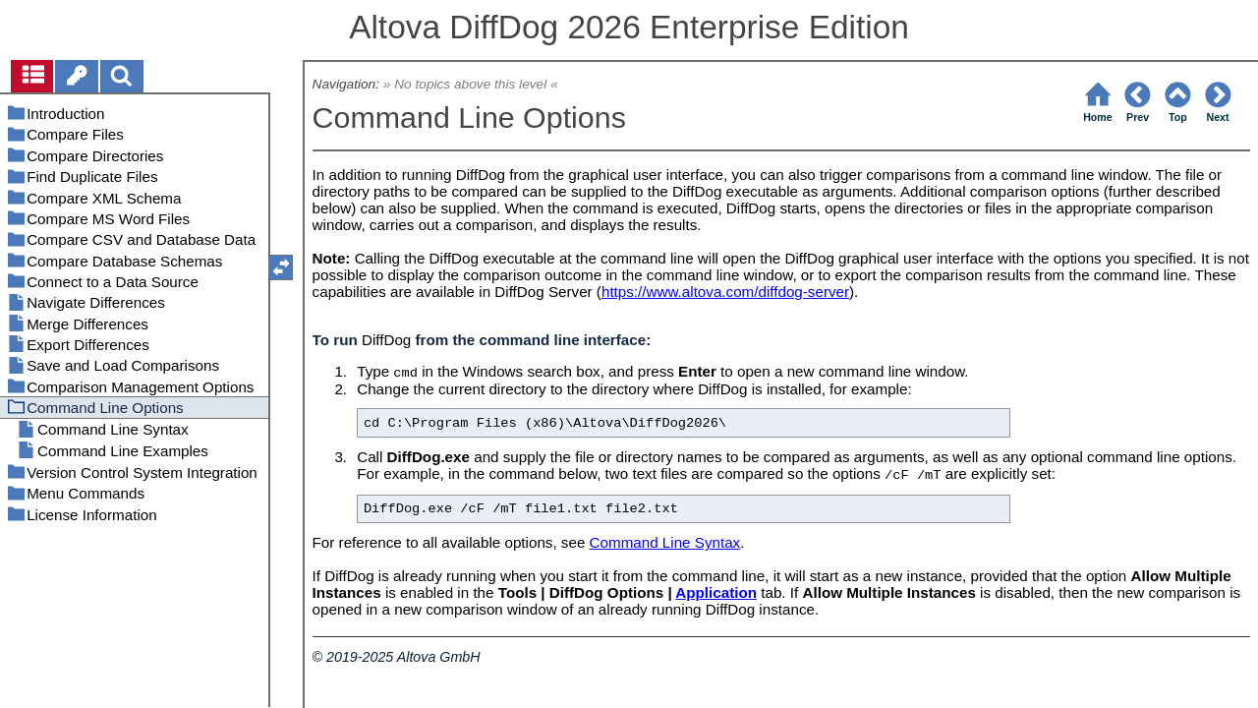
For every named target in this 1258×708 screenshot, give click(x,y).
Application (716, 592)
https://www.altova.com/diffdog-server (725, 291)
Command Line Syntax (665, 542)
